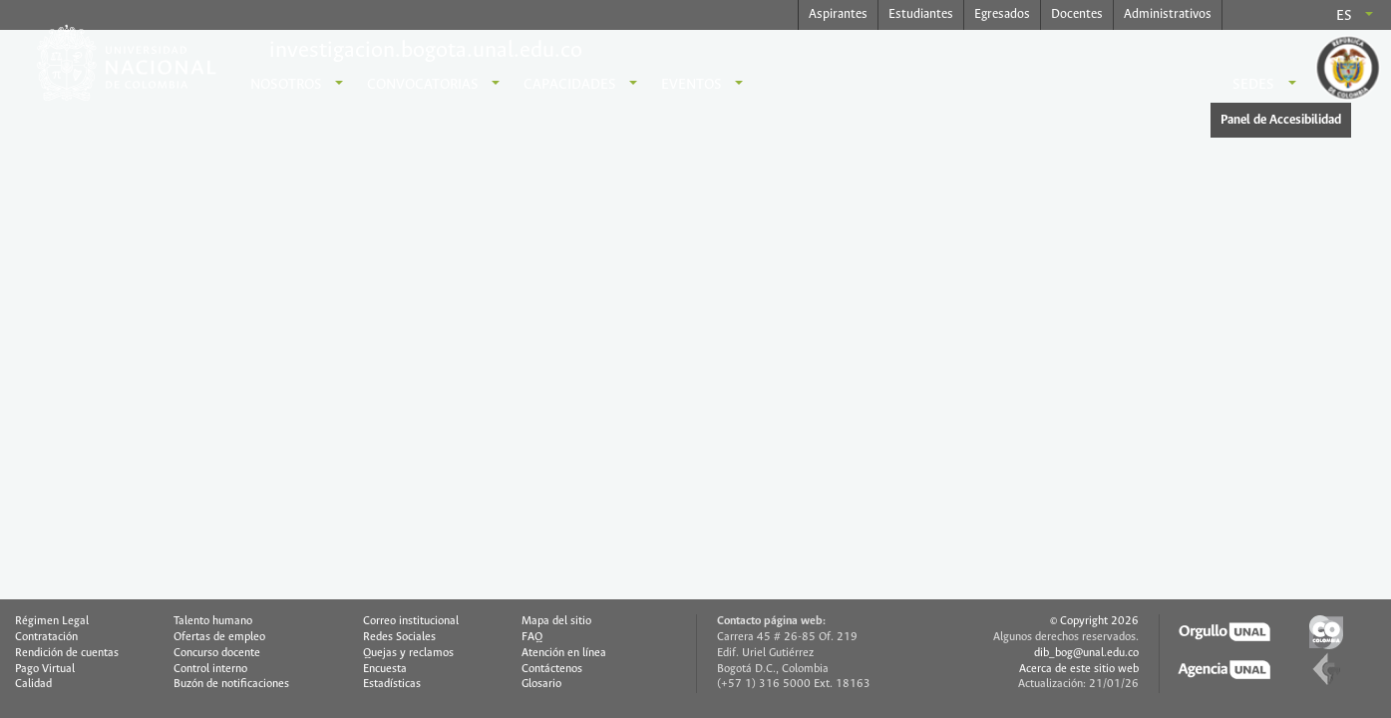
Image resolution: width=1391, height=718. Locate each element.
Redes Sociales (399, 637)
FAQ (532, 637)
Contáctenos (552, 669)
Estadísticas (392, 684)
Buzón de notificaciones (231, 684)
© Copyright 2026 (1094, 621)
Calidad (33, 684)
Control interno (210, 669)
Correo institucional (411, 621)
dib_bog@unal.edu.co (1086, 653)
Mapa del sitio (556, 621)
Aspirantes (838, 14)
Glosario (541, 684)
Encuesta (385, 669)
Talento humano (213, 621)
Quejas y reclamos (408, 653)
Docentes (1077, 14)
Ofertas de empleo (219, 637)
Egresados (1002, 14)
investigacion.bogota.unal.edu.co (425, 51)
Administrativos (1168, 14)
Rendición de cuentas (67, 653)
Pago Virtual (45, 669)
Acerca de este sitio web (1079, 669)
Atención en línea (564, 653)
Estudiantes (920, 14)
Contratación (46, 637)
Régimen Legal (52, 621)
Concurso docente (217, 653)
